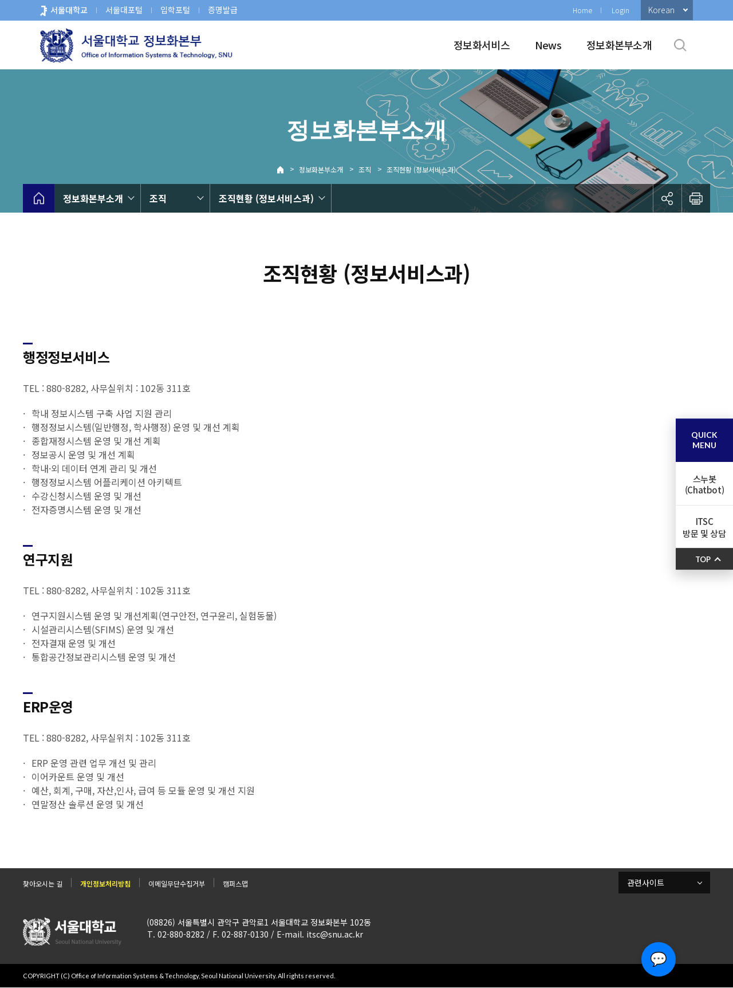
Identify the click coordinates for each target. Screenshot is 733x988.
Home (582, 10)
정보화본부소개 (619, 44)
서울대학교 (69, 9)
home (38, 198)
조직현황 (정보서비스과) (421, 169)
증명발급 (223, 9)
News (548, 44)
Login (620, 10)
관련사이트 (645, 882)
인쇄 (695, 198)
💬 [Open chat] (658, 959)
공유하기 (667, 198)
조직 (364, 169)
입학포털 (175, 9)
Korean (661, 9)
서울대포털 (124, 9)
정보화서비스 (482, 44)
